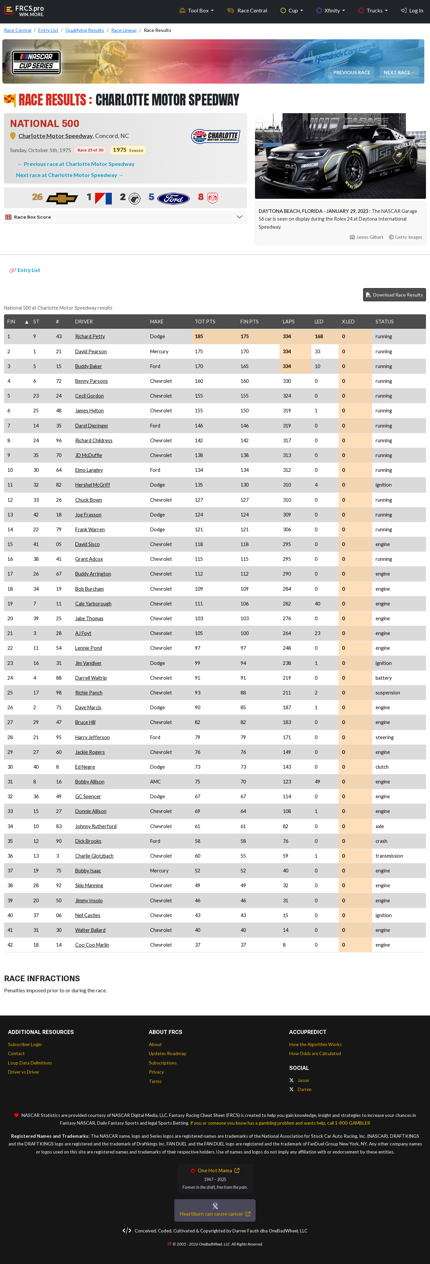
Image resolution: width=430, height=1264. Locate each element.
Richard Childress (94, 440)
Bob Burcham (89, 589)
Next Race (397, 72)
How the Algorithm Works (315, 1044)
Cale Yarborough (93, 603)
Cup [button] (290, 10)
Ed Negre (85, 767)
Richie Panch (88, 692)
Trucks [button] (371, 10)
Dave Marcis (88, 707)
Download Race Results (394, 295)
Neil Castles (87, 915)
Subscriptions (163, 1063)
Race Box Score (28, 217)
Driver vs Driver (23, 1072)
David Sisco (87, 544)
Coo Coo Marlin (92, 945)
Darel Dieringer (92, 425)
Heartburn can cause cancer (215, 1214)
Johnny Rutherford (96, 826)
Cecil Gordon (89, 396)
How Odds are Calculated (315, 1053)
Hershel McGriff (92, 485)
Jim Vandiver (88, 663)
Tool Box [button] (195, 10)
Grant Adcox (89, 559)
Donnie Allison (90, 811)
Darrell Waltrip (91, 678)
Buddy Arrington (93, 574)
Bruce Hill (85, 722)
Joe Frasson (88, 514)
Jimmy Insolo (89, 900)
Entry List (24, 270)
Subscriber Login (25, 1044)
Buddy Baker (88, 366)
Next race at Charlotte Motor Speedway (67, 175)
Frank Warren (90, 529)
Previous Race (352, 72)
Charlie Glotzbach (94, 856)
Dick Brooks (88, 841)
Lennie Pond (88, 648)
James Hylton (89, 410)
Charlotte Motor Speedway (55, 135)
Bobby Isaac (88, 870)
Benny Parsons (91, 381)
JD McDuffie (88, 455)
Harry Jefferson (92, 737)
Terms (155, 1081)
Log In (412, 10)
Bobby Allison (89, 781)
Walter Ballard (90, 930)
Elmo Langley (89, 470)
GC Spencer (88, 796)
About (155, 1044)
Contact (16, 1053)
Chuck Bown (88, 500)
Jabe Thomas (89, 618)
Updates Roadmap (167, 1053)
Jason (299, 1080)
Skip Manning (89, 885)
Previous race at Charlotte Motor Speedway (79, 164)
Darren (300, 1089)
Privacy (156, 1072)
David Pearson (91, 351)
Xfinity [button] (328, 10)
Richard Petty (90, 336)
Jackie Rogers (90, 752)
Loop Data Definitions (30, 1063)
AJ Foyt (83, 633)
